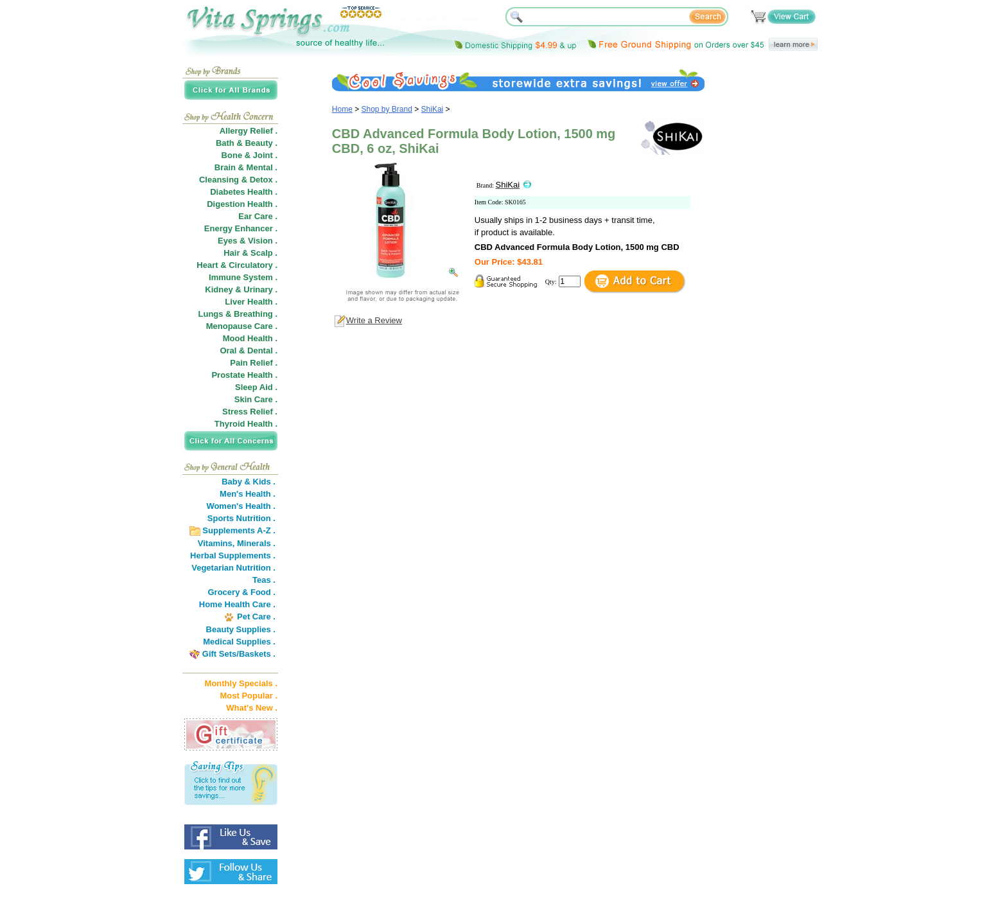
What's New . (251, 708)
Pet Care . (256, 616)
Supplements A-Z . (239, 530)
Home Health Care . (237, 604)
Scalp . (263, 253)
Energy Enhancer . (240, 228)
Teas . (264, 580)
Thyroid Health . (246, 424)
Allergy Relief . (248, 131)
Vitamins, (216, 543)
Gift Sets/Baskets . (239, 654)
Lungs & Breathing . (238, 314)
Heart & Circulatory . (237, 265)
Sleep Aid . (256, 387)
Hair (231, 253)
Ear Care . (257, 216)
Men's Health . (248, 494)
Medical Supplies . (239, 641)
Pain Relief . (253, 363)
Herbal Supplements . (233, 555)
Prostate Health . (244, 375)
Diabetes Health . (243, 192)
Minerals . (256, 543)
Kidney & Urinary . (241, 289)
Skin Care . (255, 399)
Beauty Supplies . (241, 629)
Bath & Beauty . (246, 143)
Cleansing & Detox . (238, 179)
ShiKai (432, 109)
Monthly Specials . (241, 683)
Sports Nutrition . (241, 518)
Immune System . (243, 277)
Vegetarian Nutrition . (233, 568)
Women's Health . (241, 506)
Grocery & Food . (242, 592)
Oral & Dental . (248, 350)
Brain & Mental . (246, 167)
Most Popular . (248, 695)
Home (342, 109)
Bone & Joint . (249, 155)
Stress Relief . (249, 411)
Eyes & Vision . (247, 240)
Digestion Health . (242, 204)
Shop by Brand (387, 109)
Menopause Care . (241, 326)
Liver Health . (251, 301)
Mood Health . (250, 338)
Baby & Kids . (249, 481)
